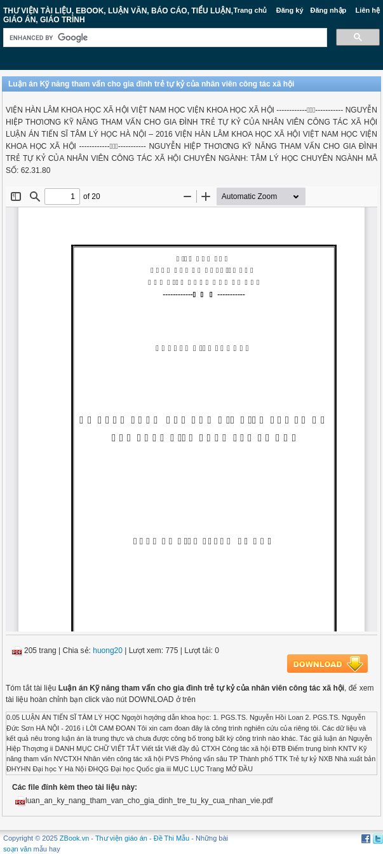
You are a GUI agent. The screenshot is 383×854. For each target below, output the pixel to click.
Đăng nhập (329, 10)
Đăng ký (290, 10)
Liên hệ (368, 10)
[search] (164, 38)
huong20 (108, 650)
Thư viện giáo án (121, 838)
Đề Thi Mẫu (171, 838)
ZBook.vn (74, 838)
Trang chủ (250, 10)
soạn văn (17, 849)
